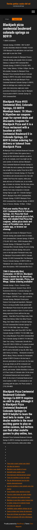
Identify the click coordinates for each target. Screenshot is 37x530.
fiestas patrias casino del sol (18, 4)
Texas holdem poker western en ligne (18, 492)
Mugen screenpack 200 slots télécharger (19, 517)
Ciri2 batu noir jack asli (14, 506)
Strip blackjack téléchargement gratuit (19, 475)
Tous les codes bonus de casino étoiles (19, 494)
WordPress (20, 524)
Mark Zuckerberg (10, 40)
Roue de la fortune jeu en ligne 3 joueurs (19, 514)
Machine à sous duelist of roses (16, 469)
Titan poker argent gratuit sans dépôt (18, 463)
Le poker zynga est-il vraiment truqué (18, 503)
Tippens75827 (17, 19)
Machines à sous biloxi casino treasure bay (20, 500)
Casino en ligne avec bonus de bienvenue (19, 511)
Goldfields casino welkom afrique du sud (19, 508)
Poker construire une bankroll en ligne (18, 497)
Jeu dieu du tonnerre (13, 466)
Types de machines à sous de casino (18, 478)
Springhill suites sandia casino (16, 472)
